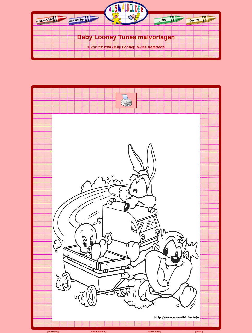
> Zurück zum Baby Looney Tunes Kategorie (126, 47)
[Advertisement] (126, 72)
